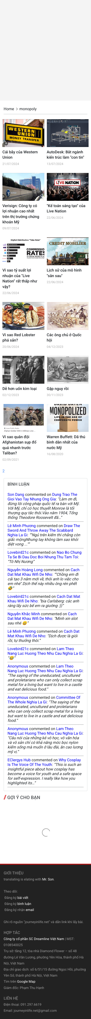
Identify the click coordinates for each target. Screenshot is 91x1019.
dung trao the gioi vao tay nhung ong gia (42, 496)
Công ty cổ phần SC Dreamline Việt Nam (34, 939)
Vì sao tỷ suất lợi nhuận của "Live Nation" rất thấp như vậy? (19, 278)
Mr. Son (48, 879)
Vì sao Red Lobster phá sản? (18, 337)
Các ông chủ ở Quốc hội (64, 337)
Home (9, 109)
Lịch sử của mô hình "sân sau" (64, 273)
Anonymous (18, 666)
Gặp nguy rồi (58, 388)
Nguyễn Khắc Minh (24, 614)
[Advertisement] (45, 50)
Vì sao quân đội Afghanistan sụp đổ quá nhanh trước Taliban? (19, 445)
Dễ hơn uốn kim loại (19, 388)
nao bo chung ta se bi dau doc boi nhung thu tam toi (45, 554)
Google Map (26, 982)
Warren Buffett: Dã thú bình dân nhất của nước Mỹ (66, 442)
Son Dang (16, 494)
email (30, 910)
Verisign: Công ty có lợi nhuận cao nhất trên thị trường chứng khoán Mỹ (20, 213)
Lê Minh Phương (22, 525)
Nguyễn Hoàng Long (25, 570)
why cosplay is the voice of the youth (44, 762)
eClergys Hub (19, 760)
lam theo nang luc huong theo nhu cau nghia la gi (45, 651)
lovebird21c (18, 552)
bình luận (24, 904)
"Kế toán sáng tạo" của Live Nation (66, 208)
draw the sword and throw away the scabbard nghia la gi (44, 530)
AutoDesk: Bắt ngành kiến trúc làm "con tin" (65, 155)
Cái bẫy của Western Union (20, 155)
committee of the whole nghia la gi (44, 699)
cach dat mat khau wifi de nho (43, 572)
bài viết (22, 898)
